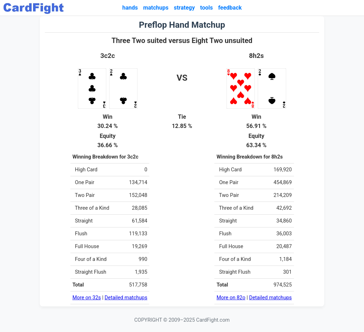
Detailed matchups (126, 298)
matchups (155, 7)
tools (206, 7)
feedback (230, 7)
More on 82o (230, 298)
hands (130, 7)
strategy (184, 7)
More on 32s (87, 298)
